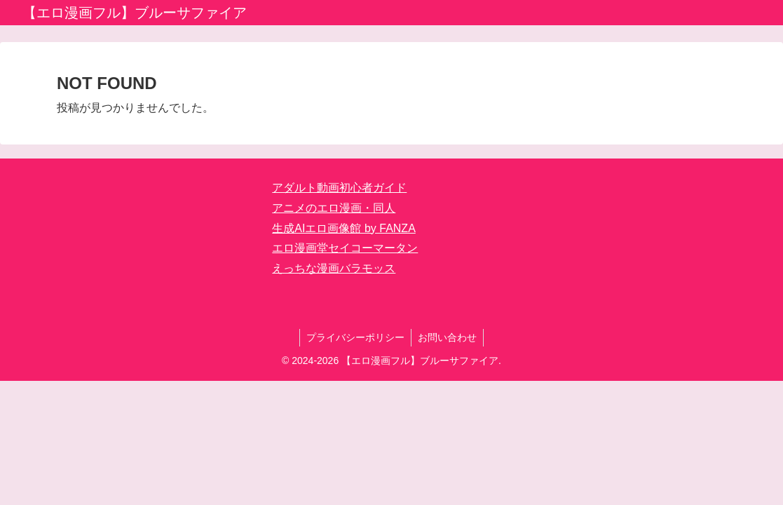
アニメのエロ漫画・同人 (333, 208)
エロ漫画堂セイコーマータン (345, 248)
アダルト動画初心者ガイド (339, 188)
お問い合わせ (447, 337)
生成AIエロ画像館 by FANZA (343, 228)
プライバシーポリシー (355, 337)
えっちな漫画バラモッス (333, 268)
